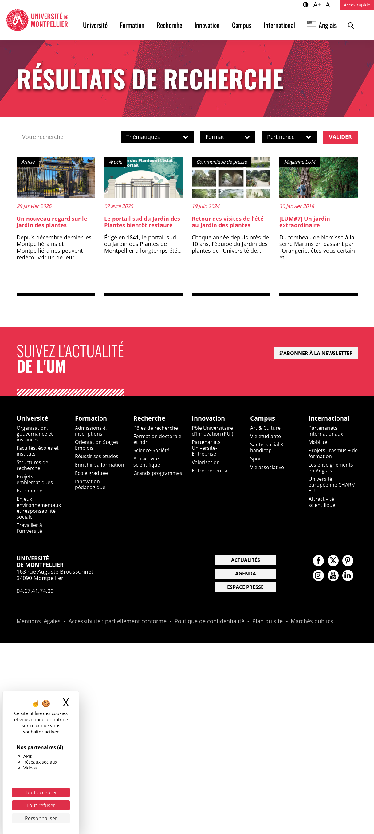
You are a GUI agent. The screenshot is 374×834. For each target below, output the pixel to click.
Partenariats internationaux (326, 431)
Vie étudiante (265, 436)
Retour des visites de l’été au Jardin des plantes (228, 222)
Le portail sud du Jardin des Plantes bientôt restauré (142, 222)
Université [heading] (32, 418)
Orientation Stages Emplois (96, 445)
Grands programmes (157, 473)
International (279, 25)
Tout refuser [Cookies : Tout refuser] (40, 805)
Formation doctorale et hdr (157, 439)
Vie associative (267, 467)
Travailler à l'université (29, 528)
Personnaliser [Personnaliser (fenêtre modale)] (41, 818)
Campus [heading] (262, 418)
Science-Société (151, 450)
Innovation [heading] (208, 418)
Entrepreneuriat (210, 470)
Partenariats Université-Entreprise (206, 448)
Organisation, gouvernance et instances (35, 434)
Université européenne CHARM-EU (333, 485)
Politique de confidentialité (209, 621)
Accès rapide (357, 5)
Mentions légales (39, 621)
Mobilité (318, 442)
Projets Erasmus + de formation (333, 453)
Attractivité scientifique (146, 461)
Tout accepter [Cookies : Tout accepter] (41, 792)
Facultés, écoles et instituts (38, 451)
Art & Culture (265, 428)
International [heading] (329, 418)
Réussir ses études (96, 456)
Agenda (245, 573)
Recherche (169, 25)
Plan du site (267, 621)
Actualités (245, 560)
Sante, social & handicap (267, 447)
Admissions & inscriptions (91, 431)
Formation (132, 25)
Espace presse (245, 587)
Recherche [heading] (149, 418)
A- (329, 4)
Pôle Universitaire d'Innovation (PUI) (212, 431)
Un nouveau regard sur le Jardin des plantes (52, 222)
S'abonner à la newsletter (316, 353)
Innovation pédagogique (90, 484)
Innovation (207, 25)
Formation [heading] (91, 418)
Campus (241, 25)
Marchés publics (312, 621)
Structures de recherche (32, 465)
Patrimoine (29, 490)
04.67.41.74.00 (35, 591)
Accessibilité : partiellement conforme (118, 621)
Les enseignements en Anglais (331, 467)
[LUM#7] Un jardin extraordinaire (304, 222)
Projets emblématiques (35, 479)
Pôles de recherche (155, 428)
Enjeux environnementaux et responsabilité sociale (39, 508)
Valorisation (206, 462)
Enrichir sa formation (99, 464)
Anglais (328, 25)
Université (95, 25)
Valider (340, 136)
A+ (318, 4)
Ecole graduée (91, 473)
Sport (256, 458)
